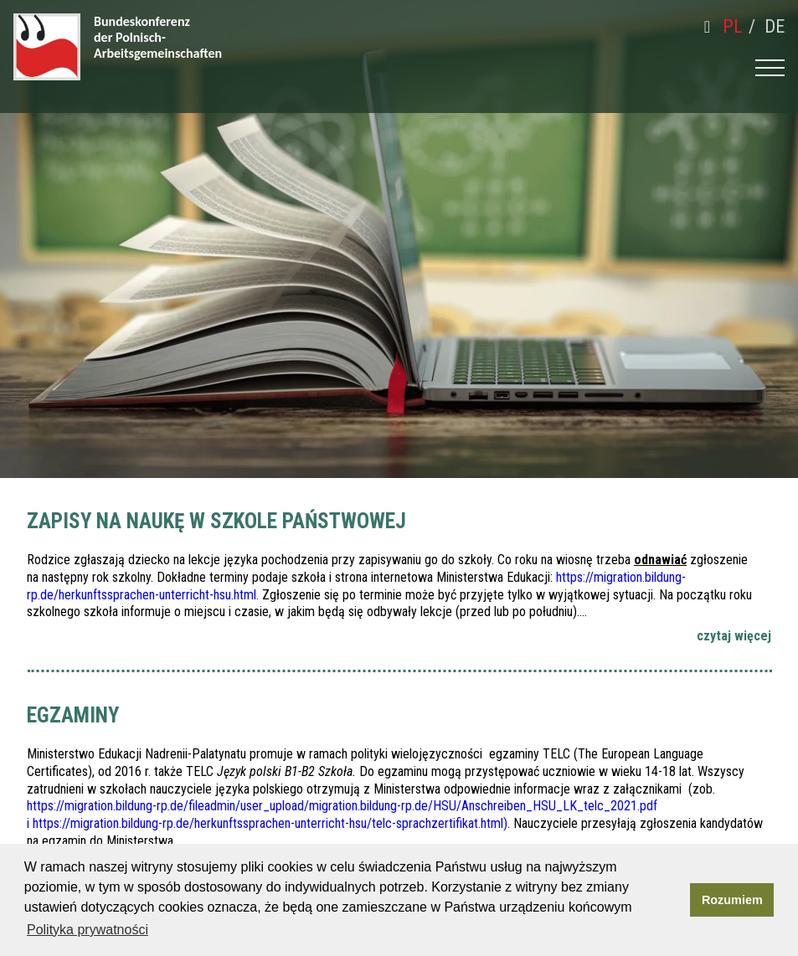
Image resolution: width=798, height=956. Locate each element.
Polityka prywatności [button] (87, 930)
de (775, 26)
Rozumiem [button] (732, 900)
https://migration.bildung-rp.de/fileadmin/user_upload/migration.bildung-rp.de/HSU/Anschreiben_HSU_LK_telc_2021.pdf (342, 806)
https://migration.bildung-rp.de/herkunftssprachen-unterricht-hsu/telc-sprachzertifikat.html (268, 823)
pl (733, 26)
